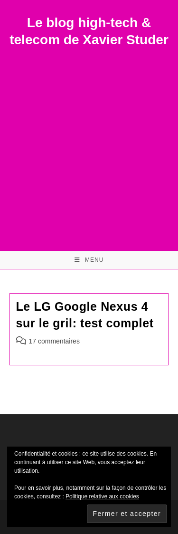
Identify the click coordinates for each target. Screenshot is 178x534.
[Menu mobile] (89, 260)
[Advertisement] (89, 143)
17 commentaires (54, 341)
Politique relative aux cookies (102, 496)
